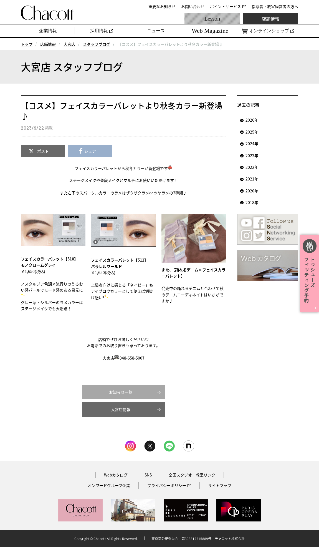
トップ (26, 44)
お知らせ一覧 (120, 392)
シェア (90, 151)
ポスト (43, 151)
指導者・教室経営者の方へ (275, 6)
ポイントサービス (225, 6)
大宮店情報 (120, 409)
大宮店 (69, 44)
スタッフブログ (96, 44)
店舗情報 (270, 18)
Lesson (212, 19)
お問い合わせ (192, 6)
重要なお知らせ (162, 6)
